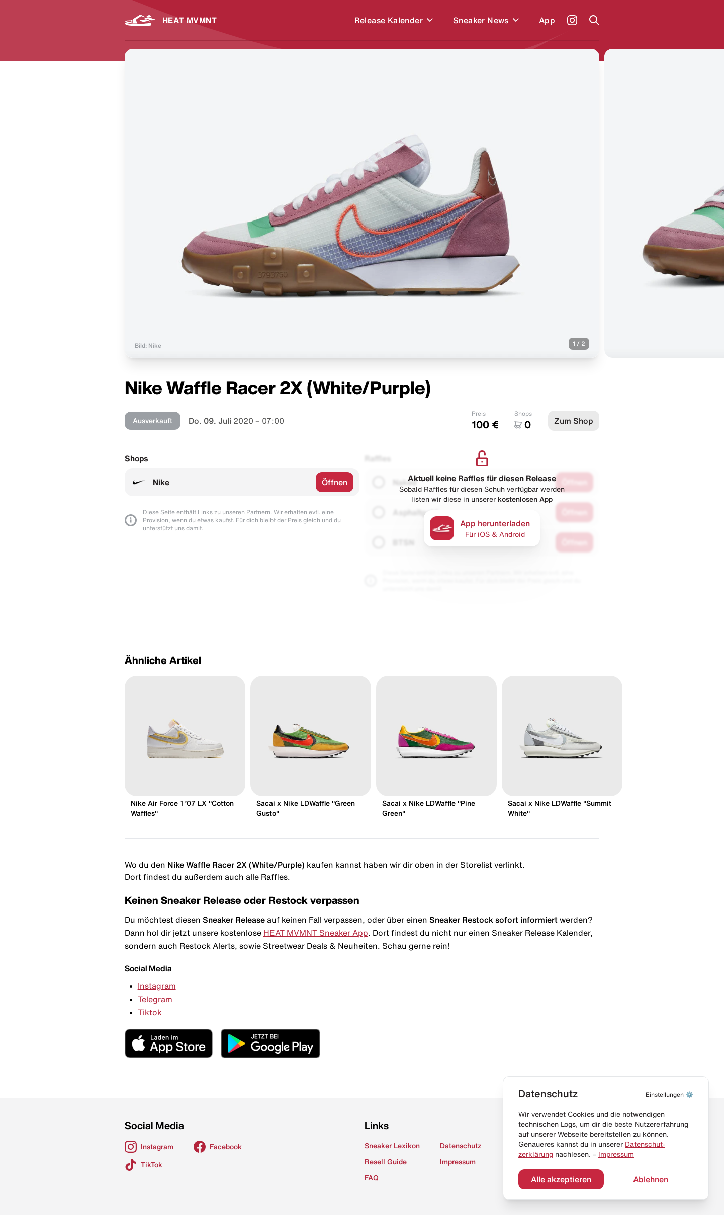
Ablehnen (650, 1179)
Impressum (616, 1154)
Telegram (155, 999)
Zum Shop (573, 421)
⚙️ (669, 1094)
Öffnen (334, 482)
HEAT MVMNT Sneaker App (315, 933)
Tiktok (150, 1012)
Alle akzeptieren (561, 1179)
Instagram (157, 986)
